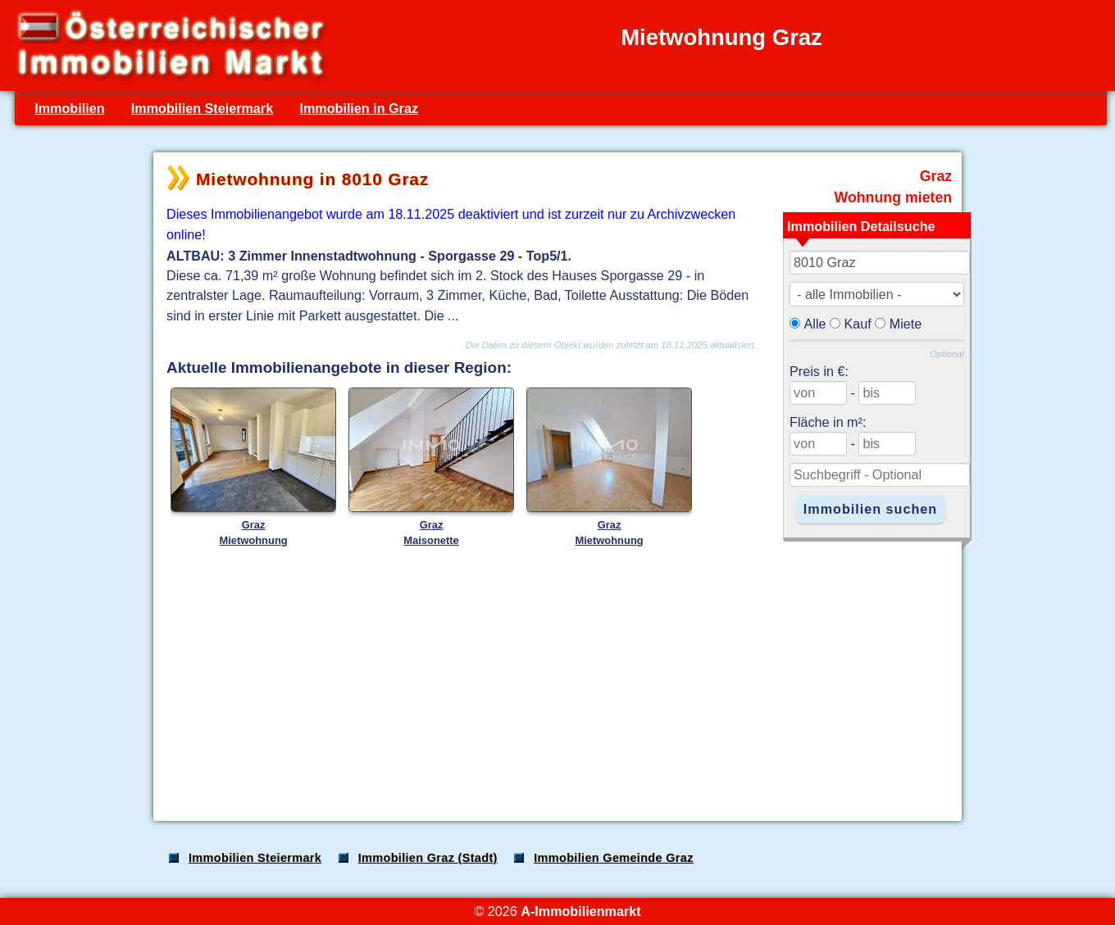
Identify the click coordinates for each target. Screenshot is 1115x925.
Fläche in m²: (828, 422)
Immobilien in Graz (358, 108)
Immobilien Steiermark (202, 108)
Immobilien (69, 108)
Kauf (858, 323)
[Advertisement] (555, 679)
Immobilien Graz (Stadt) (428, 857)
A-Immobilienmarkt (580, 911)
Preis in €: (819, 371)
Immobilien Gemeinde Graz (614, 857)
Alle (815, 323)
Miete (906, 323)
